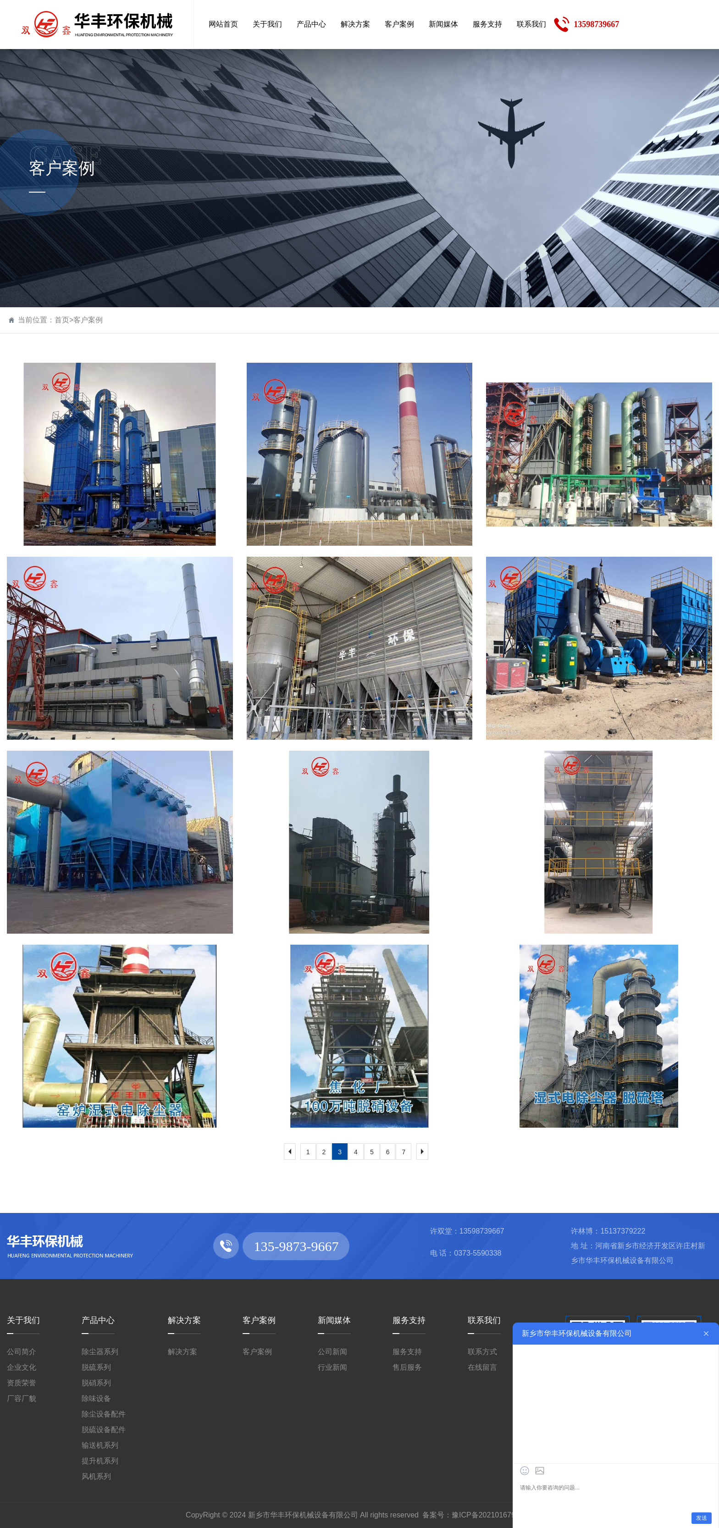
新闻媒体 (334, 1320)
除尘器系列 (100, 1352)
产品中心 (98, 1320)
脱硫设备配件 (104, 1430)
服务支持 (409, 1320)
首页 (62, 320)
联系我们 (484, 1320)
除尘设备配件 (104, 1414)
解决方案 (184, 1320)
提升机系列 (100, 1461)
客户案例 (88, 320)
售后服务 (407, 1367)
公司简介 (21, 1352)
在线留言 (482, 1367)
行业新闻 (332, 1367)
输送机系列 (100, 1445)
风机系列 (96, 1476)
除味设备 (96, 1398)
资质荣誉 (21, 1383)
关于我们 (23, 1320)
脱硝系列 (96, 1383)
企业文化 (21, 1367)
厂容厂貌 (21, 1398)
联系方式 (482, 1352)
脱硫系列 (96, 1367)
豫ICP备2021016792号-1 (492, 1515)
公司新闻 (332, 1352)
